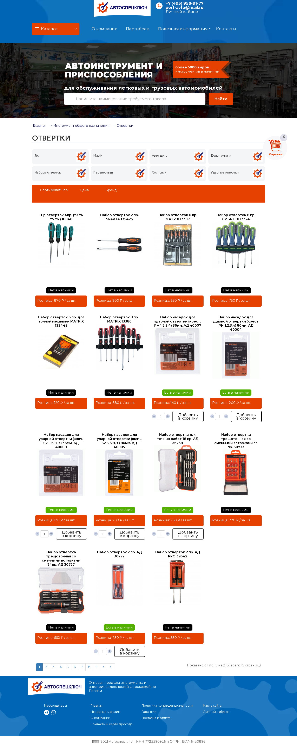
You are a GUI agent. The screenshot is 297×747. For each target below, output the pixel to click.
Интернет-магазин (105, 712)
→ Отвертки (123, 126)
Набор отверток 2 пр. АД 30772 (119, 554)
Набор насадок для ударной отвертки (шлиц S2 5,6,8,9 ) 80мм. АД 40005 (119, 441)
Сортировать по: (54, 190)
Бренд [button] (111, 190)
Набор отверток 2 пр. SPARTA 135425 (119, 217)
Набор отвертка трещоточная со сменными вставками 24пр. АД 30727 (61, 558)
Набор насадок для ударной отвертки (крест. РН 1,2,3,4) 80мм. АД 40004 (236, 323)
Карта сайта (212, 705)
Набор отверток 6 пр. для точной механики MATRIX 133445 (61, 321)
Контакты (226, 28)
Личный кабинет (183, 11)
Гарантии (148, 712)
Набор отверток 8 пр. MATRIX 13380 (119, 319)
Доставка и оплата (156, 718)
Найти (220, 98)
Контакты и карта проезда (111, 724)
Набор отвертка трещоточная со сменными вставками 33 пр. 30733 (236, 441)
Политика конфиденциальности (167, 705)
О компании (105, 28)
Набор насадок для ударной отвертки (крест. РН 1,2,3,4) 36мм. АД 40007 (177, 321)
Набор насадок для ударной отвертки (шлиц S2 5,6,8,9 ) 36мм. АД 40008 (61, 441)
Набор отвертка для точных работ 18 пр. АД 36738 (177, 439)
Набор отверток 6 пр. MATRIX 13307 (177, 217)
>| (111, 667)
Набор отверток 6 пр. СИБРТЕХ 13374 (235, 217)
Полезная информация (184, 28)
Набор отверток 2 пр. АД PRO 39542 (177, 554)
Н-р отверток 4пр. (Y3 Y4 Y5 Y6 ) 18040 (61, 217)
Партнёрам (138, 28)
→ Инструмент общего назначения (79, 126)
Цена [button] (84, 190)
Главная (39, 126)
